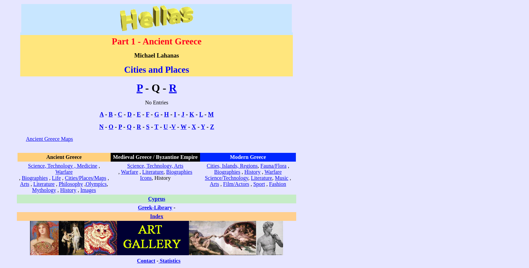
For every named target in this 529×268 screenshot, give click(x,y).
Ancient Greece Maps (49, 139)
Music (281, 178)
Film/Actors (236, 184)
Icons (146, 178)
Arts (24, 184)
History (68, 190)
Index (156, 216)
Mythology (44, 190)
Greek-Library (155, 207)
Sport (259, 184)
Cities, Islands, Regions (232, 166)
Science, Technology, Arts (155, 166)
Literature (44, 184)
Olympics (96, 184)
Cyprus (156, 199)
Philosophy (71, 184)
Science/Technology (226, 178)
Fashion (277, 184)
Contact (146, 261)
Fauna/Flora (273, 166)
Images (88, 190)
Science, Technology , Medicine (62, 166)
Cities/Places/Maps (85, 178)
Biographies (35, 178)
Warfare (64, 172)
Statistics (170, 261)
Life (56, 178)
